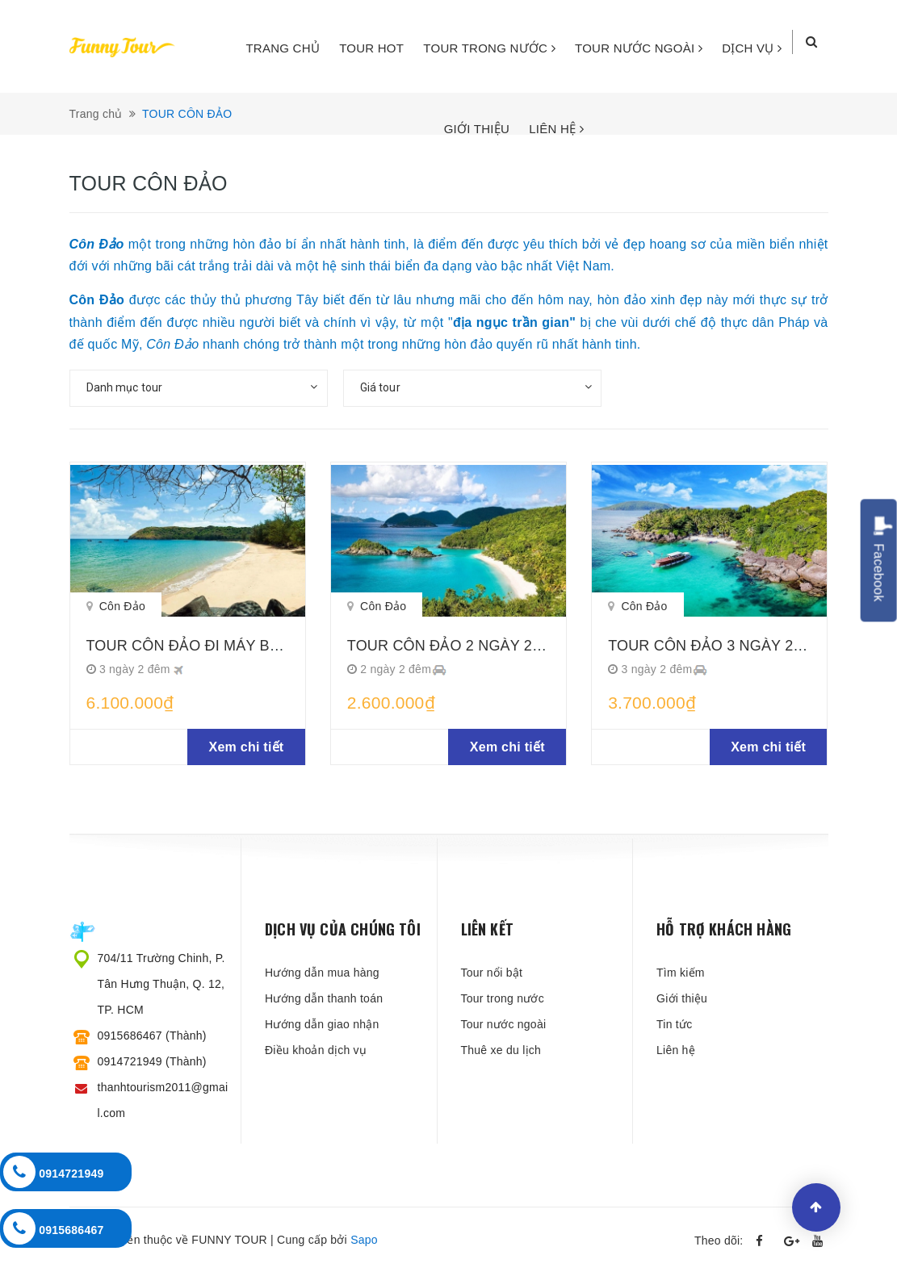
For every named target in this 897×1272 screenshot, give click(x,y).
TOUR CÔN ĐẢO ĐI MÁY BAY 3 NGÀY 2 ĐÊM (241, 646)
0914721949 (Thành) (152, 1061)
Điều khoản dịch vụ (316, 1050)
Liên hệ (675, 1050)
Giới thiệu (681, 998)
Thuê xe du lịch (501, 1050)
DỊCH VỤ (752, 48)
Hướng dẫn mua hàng (322, 972)
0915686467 (53, 1228)
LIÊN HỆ (556, 129)
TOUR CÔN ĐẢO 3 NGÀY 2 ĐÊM (719, 646)
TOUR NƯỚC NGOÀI (638, 48)
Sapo (364, 1239)
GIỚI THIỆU (476, 129)
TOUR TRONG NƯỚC (489, 48)
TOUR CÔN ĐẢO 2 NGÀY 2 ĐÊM (458, 646)
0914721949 (53, 1172)
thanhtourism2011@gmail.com (163, 1100)
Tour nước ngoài (504, 1024)
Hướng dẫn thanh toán (324, 998)
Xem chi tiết (246, 747)
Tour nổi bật (492, 972)
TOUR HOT (371, 48)
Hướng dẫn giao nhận (322, 1024)
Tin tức (674, 1024)
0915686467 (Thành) (152, 1035)
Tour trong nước (502, 998)
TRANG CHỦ (282, 48)
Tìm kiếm (680, 972)
